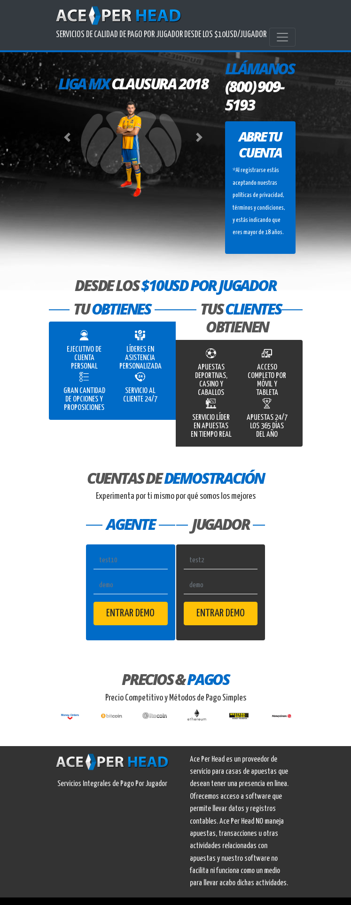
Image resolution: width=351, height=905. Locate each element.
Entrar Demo (130, 613)
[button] (67, 137)
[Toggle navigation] (282, 37)
